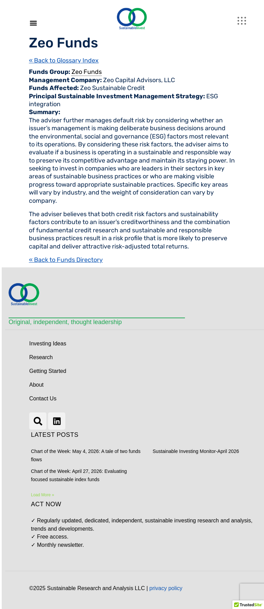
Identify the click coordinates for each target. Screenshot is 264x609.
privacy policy (166, 588)
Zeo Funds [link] (87, 72)
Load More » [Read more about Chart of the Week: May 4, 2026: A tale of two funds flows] (42, 494)
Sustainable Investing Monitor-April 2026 (196, 451)
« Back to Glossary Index (64, 60)
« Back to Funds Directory (66, 260)
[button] (33, 23)
